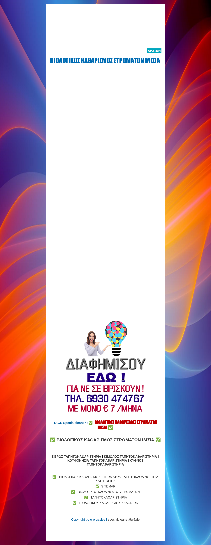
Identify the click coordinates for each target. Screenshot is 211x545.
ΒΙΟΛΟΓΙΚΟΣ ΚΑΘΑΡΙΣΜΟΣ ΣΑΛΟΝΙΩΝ (108, 503)
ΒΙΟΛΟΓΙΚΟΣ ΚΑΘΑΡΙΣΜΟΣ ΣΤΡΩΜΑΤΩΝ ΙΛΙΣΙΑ (105, 440)
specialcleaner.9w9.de (124, 519)
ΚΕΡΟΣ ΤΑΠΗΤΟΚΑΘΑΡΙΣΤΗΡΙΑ (77, 456)
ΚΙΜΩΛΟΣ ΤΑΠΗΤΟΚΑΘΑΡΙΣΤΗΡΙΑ (131, 456)
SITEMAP (108, 486)
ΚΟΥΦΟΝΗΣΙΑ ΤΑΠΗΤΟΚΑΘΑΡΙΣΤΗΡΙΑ (97, 460)
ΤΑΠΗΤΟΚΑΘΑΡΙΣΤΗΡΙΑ (109, 497)
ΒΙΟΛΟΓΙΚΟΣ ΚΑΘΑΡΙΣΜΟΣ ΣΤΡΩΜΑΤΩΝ (109, 492)
